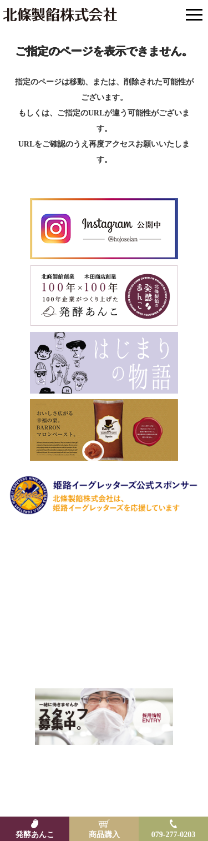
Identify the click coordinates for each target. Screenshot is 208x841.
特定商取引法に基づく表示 (65, 777)
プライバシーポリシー (150, 777)
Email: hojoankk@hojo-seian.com (104, 658)
